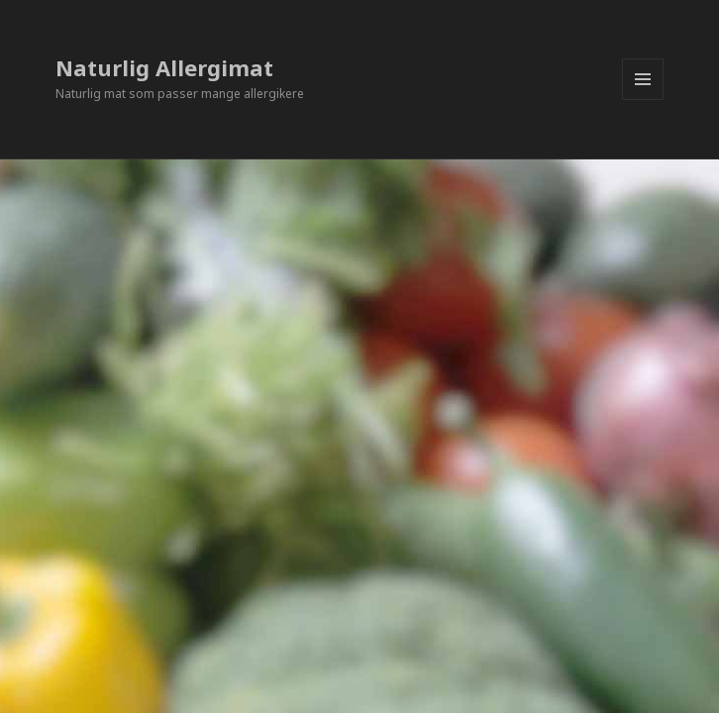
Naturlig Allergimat (164, 67)
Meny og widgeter (643, 99)
